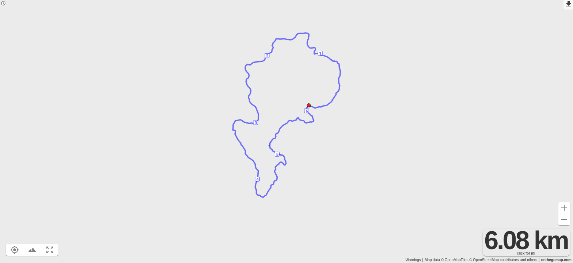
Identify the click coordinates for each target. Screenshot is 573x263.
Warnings (413, 260)
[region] (286, 131)
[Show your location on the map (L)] (14, 250)
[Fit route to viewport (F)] (49, 250)
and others (528, 260)
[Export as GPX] (568, 4)
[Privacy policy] (3, 4)
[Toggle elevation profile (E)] (32, 250)
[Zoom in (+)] (564, 208)
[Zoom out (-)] (564, 219)
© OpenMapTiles (454, 260)
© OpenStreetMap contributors (494, 260)
